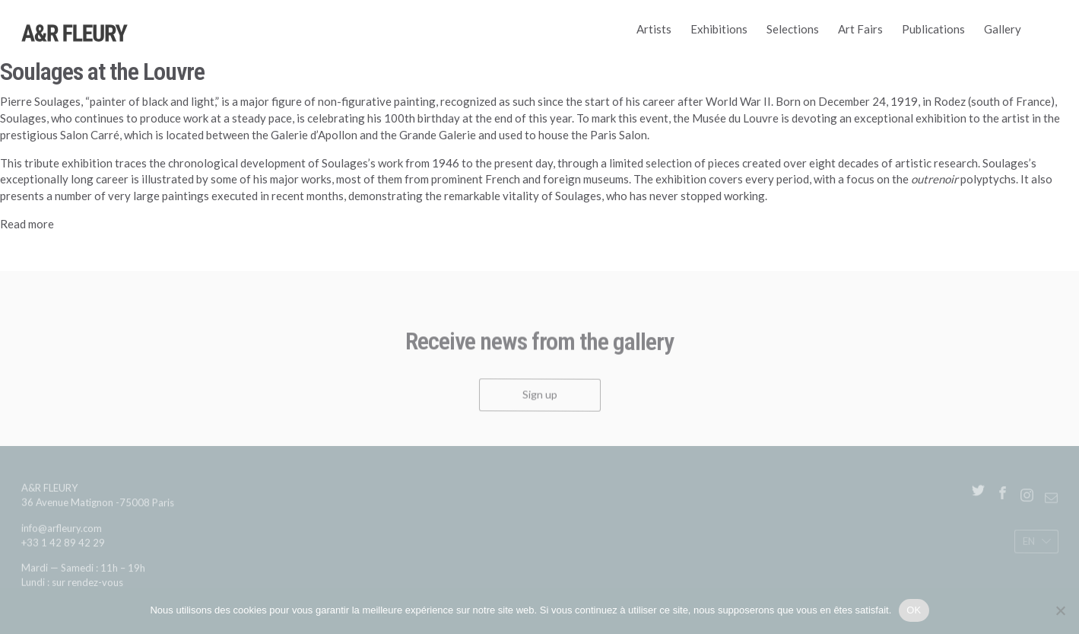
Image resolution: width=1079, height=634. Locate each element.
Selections (792, 29)
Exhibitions (718, 29)
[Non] (1060, 610)
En (1028, 544)
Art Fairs (860, 29)
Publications (933, 29)
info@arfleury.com (61, 531)
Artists (653, 29)
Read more (27, 224)
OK (913, 610)
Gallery (1002, 29)
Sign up (539, 397)
